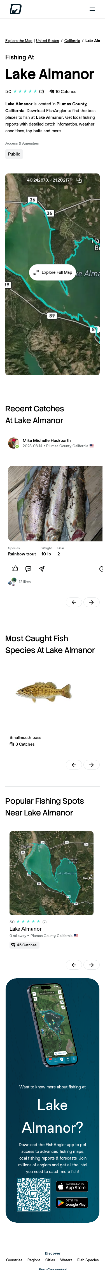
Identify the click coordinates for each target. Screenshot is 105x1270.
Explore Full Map (57, 272)
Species (14, 548)
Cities (50, 1259)
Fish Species (88, 1259)
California (72, 40)
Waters (66, 1259)
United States (47, 40)
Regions (34, 1259)
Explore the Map (18, 40)
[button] (52, 272)
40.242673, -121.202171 (54, 180)
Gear (60, 548)
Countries (14, 1259)
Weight (46, 548)
